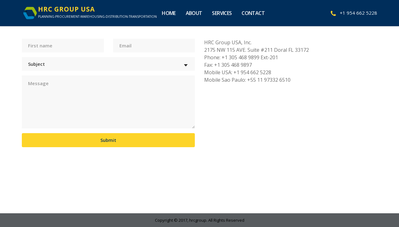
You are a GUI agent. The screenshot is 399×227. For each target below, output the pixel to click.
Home (168, 13)
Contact (253, 13)
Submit (108, 140)
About (194, 13)
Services (222, 13)
